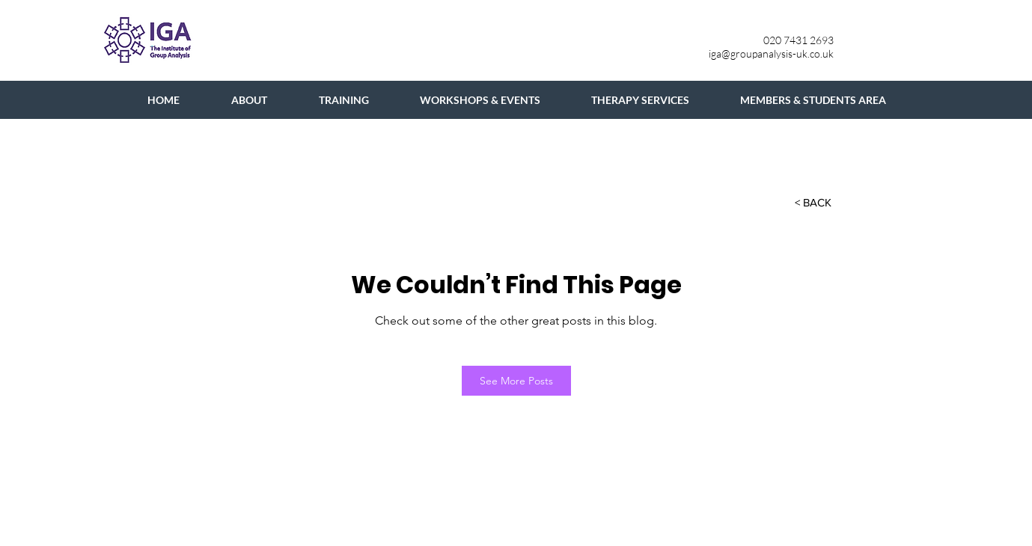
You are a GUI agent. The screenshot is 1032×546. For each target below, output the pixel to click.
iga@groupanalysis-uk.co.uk (771, 53)
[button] (813, 202)
